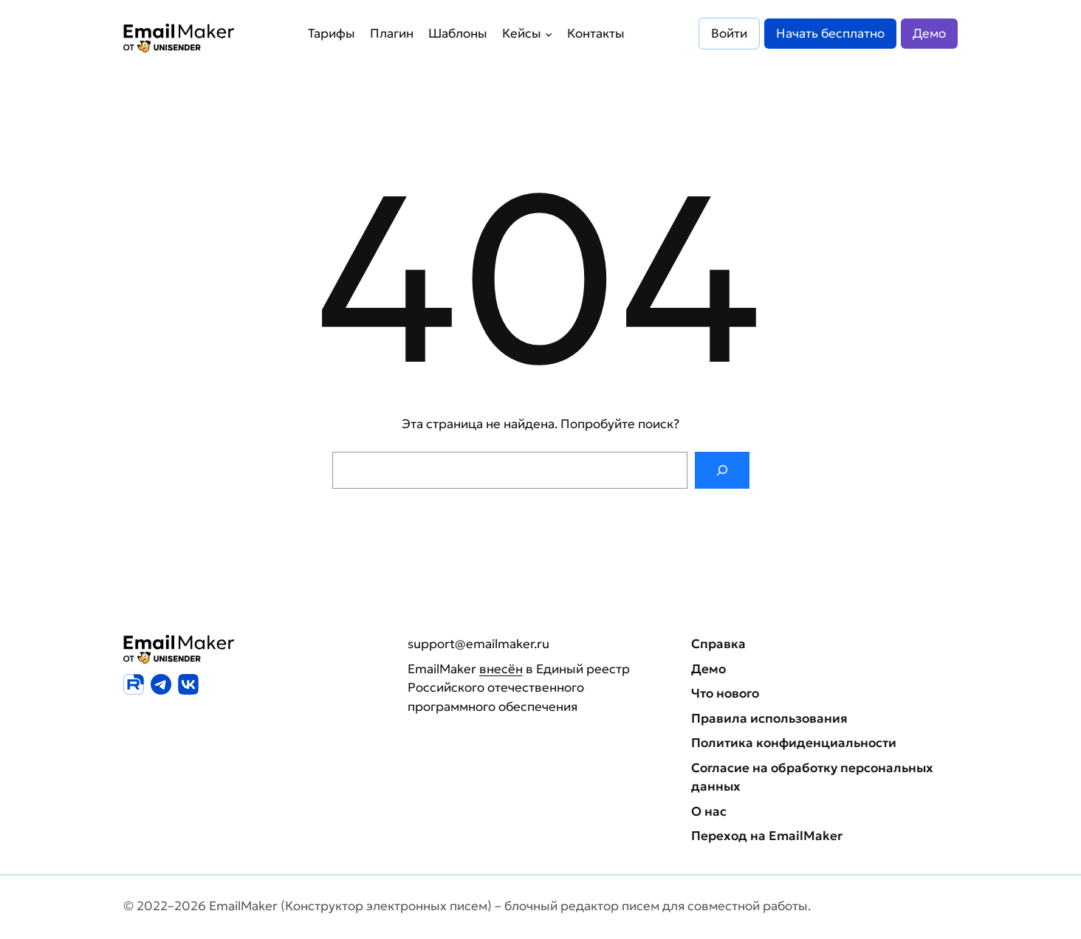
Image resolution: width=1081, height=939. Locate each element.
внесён (501, 669)
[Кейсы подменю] (548, 33)
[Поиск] (722, 470)
